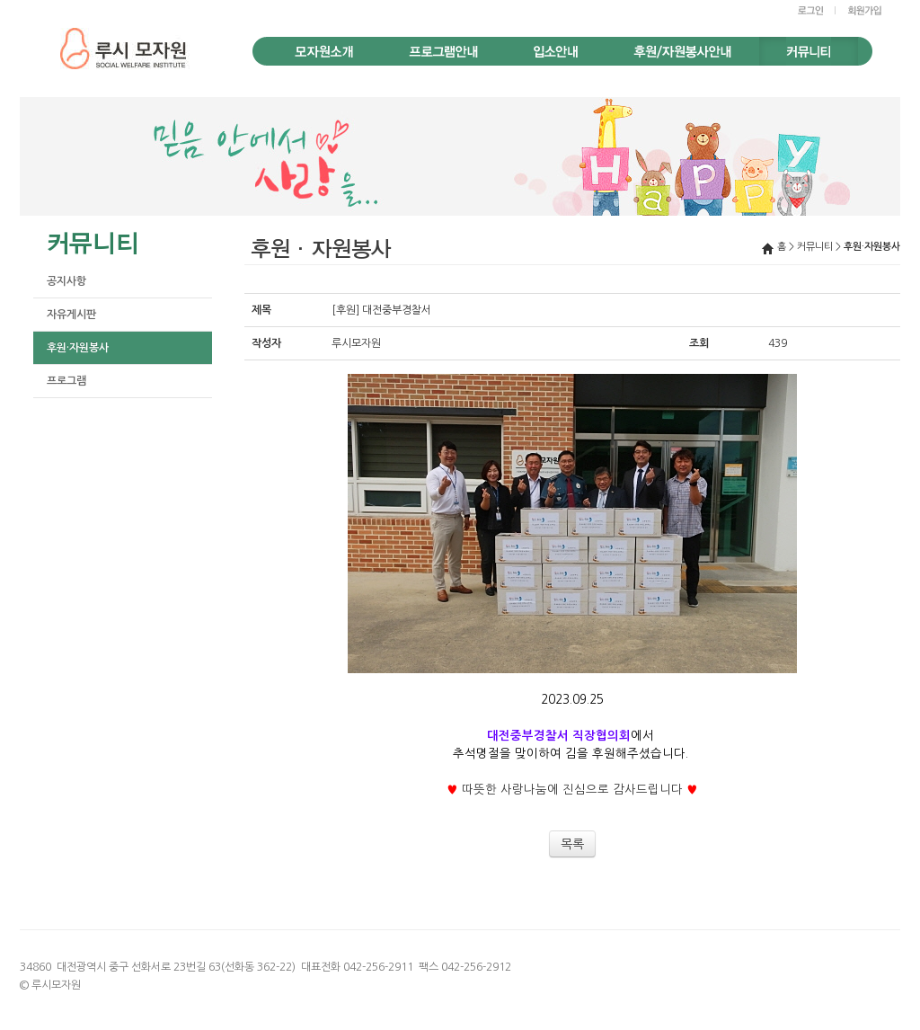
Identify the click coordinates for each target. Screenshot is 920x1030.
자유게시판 (71, 314)
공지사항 (66, 281)
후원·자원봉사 (78, 347)
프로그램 (66, 381)
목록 (572, 844)
